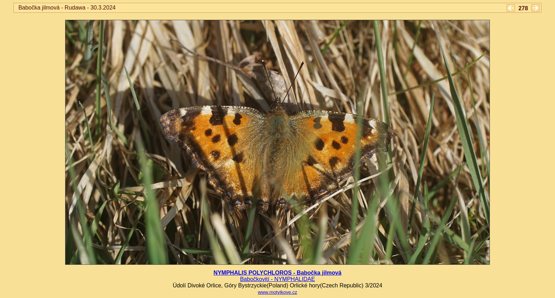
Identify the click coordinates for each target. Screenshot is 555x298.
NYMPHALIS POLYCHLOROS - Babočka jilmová (277, 273)
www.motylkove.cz (277, 292)
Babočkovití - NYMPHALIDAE (277, 279)
